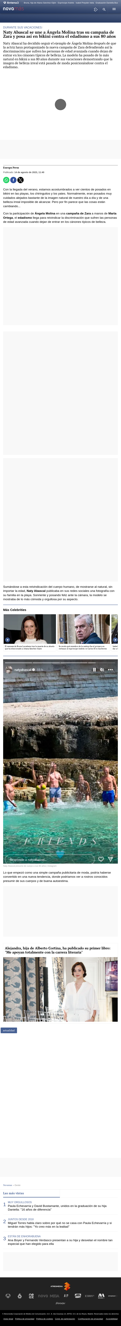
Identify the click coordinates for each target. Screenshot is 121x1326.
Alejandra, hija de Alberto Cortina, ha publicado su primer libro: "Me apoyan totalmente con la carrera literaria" (57, 950)
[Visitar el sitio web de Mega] (54, 1296)
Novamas (7, 1185)
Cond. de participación (65, 1319)
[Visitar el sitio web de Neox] (31, 1296)
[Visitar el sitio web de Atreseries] (66, 1296)
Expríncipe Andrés (66, 3)
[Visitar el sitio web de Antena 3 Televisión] (8, 1296)
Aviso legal (8, 1319)
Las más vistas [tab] (13, 1193)
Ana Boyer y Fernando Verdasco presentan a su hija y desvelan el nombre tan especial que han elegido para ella (60, 1242)
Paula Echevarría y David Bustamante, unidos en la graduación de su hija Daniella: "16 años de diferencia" (57, 1207)
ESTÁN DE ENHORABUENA (24, 1236)
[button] (103, 9)
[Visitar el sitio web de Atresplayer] (113, 1296)
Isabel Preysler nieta (85, 3)
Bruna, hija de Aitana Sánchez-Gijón (40, 3)
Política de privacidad (24, 1319)
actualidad (9, 1030)
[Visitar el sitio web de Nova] (43, 1296)
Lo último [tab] (69, 1193)
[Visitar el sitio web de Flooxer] (60, 1303)
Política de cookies (44, 1319)
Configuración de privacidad (90, 1319)
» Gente (16, 1185)
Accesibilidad (112, 1319)
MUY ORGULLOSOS (20, 1202)
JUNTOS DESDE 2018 (21, 1219)
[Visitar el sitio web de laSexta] (19, 1296)
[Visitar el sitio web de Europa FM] (89, 1296)
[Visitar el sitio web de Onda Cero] (78, 1296)
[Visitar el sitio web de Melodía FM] (101, 1296)
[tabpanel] (60, 1223)
